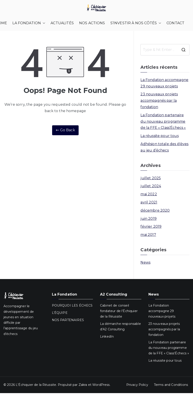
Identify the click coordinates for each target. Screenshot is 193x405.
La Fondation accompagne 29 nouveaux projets (164, 83)
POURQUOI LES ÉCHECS (72, 305)
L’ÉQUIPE (60, 313)
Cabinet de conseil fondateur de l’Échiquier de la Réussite (119, 310)
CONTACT (175, 23)
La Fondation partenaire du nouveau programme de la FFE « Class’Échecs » (163, 121)
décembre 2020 (155, 210)
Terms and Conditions (171, 385)
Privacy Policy (137, 385)
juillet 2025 (150, 178)
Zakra (83, 385)
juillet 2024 (150, 186)
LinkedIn (107, 336)
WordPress (101, 385)
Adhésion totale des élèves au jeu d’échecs (164, 147)
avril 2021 (148, 202)
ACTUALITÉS (62, 23)
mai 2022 (148, 194)
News (145, 262)
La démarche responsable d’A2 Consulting (120, 326)
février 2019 (150, 226)
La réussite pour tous (159, 136)
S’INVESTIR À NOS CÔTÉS (135, 23)
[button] (43, 23)
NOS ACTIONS (92, 23)
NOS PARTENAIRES (68, 320)
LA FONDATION (28, 23)
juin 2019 (148, 218)
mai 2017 (148, 235)
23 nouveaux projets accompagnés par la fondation (159, 100)
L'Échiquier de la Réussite (36, 385)
